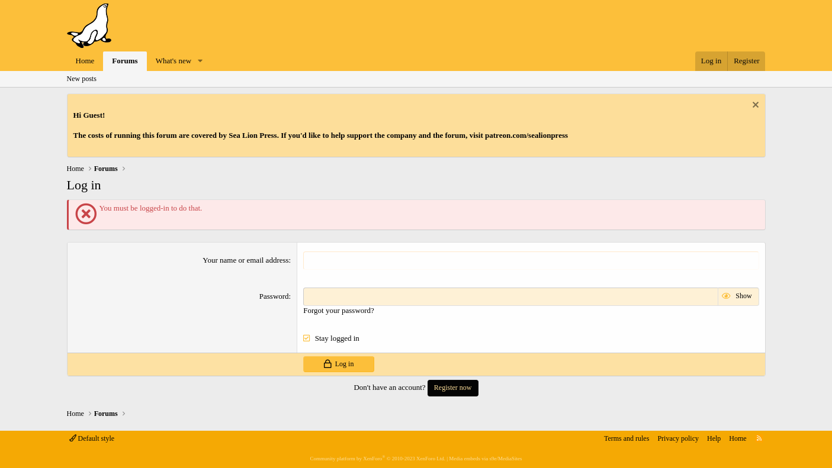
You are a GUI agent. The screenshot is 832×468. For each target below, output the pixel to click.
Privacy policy (678, 438)
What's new (173, 60)
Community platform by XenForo (377, 458)
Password (274, 296)
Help (714, 438)
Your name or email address (245, 260)
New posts (82, 79)
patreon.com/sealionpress (526, 135)
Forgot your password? (338, 310)
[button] (200, 61)
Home (85, 60)
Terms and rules (626, 438)
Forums (124, 60)
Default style (92, 438)
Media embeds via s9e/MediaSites (485, 458)
